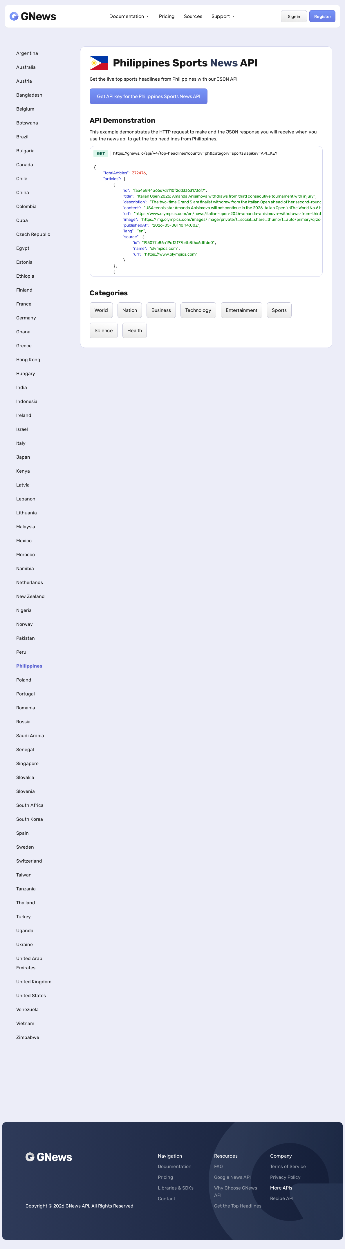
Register (322, 16)
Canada (24, 164)
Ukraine (24, 944)
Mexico (24, 540)
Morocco (25, 554)
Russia (23, 721)
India (21, 387)
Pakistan (25, 638)
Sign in (294, 16)
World (101, 310)
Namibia (25, 568)
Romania (25, 708)
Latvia (23, 485)
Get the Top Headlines (237, 1206)
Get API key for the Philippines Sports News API (148, 96)
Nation (129, 310)
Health (134, 330)
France (23, 304)
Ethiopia (25, 276)
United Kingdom (33, 981)
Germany (26, 318)
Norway (24, 624)
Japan (23, 457)
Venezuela (27, 1009)
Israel (22, 429)
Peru (21, 652)
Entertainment (241, 310)
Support (224, 16)
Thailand (25, 902)
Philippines (29, 666)
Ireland (23, 415)
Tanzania (26, 889)
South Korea (29, 819)
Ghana (23, 332)
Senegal (25, 749)
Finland (24, 290)
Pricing (167, 16)
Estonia (24, 262)
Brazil (22, 137)
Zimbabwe (27, 1037)
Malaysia (25, 526)
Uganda (24, 930)
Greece (24, 345)
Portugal (25, 694)
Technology (198, 310)
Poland (23, 680)
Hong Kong (28, 359)
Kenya (23, 471)
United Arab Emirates (29, 963)
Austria (24, 81)
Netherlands (29, 582)
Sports (279, 310)
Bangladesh (29, 95)
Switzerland (29, 861)
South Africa (30, 805)
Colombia (26, 206)
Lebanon (25, 499)
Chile (21, 178)
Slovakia (25, 777)
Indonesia (26, 401)
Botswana (27, 123)
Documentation (129, 16)
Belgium (25, 109)
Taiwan (24, 875)
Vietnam (25, 1023)
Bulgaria (25, 150)
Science (104, 330)
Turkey (23, 916)
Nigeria (24, 610)
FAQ (218, 1166)
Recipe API (281, 1198)
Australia (26, 67)
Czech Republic (33, 234)
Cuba (22, 220)
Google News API (232, 1177)
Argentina (27, 53)
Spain (22, 833)
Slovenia (25, 791)
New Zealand (30, 596)
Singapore (27, 763)
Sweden (25, 847)
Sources (193, 16)
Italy (21, 443)
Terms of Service (288, 1166)
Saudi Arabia (30, 735)
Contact (166, 1198)
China (22, 192)
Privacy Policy (285, 1177)
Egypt (22, 248)
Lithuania (26, 513)
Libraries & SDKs (176, 1188)
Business (161, 310)
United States (31, 995)
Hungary (25, 373)
